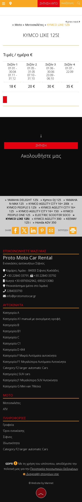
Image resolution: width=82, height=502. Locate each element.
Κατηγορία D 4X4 (14, 349)
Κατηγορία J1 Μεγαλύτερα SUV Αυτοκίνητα (30, 380)
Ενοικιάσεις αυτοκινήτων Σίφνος (23, 263)
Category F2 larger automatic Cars (25, 368)
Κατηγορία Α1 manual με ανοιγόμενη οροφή (31, 319)
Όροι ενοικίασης (13, 431)
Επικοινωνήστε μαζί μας (24, 251)
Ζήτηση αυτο (49, 3)
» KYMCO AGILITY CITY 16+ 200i (47, 203)
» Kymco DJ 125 (51, 200)
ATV (5, 409)
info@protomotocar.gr (21, 296)
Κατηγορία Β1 (12, 331)
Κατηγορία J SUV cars (16, 374)
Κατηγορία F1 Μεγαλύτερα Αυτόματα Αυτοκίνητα (34, 362)
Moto (18, 25)
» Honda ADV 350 (44, 222)
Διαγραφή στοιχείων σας (41, 474)
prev (69, 21)
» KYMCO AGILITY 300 (46, 219)
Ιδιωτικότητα (11, 443)
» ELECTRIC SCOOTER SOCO (51, 215)
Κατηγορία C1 (12, 343)
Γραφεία (8, 425)
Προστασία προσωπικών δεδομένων (54, 469)
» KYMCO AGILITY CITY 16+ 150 (37, 211)
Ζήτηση (41, 145)
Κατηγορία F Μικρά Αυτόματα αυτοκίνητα (29, 355)
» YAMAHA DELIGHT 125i (21, 200)
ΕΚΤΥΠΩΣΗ (67, 230)
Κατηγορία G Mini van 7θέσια (22, 386)
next (76, 21)
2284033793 (14, 291)
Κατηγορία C (11, 337)
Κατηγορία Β (11, 325)
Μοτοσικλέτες (34, 25)
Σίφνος (7, 437)
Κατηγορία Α (11, 313)
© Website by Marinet (41, 483)
